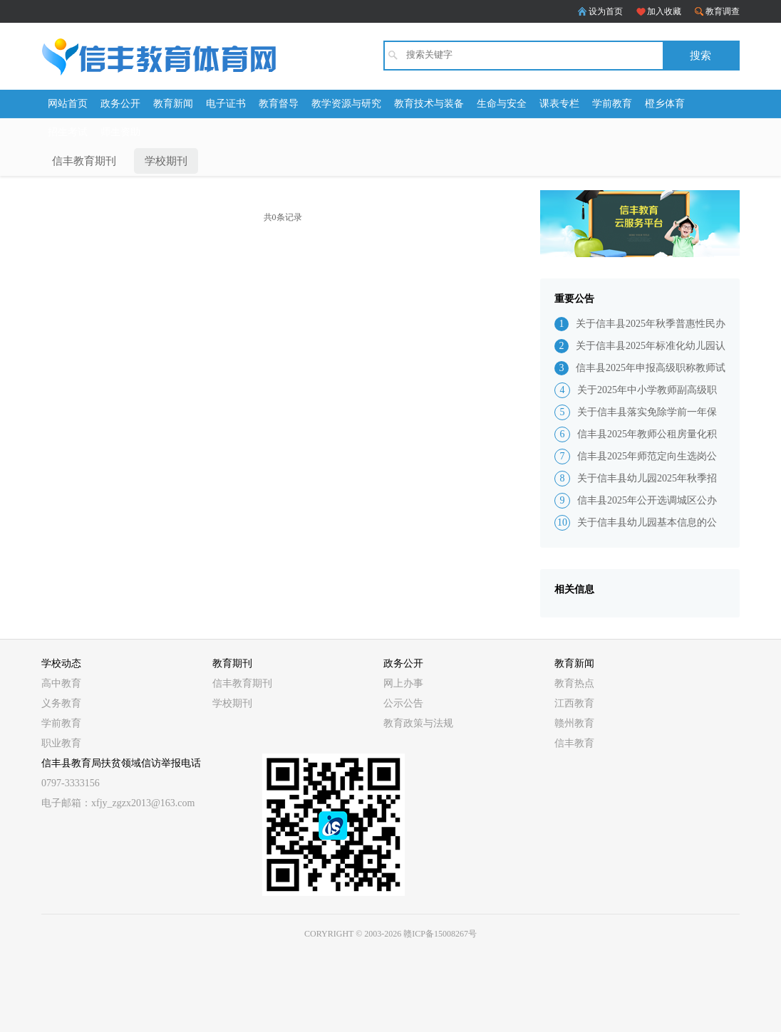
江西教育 (574, 703)
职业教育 (61, 743)
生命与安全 (502, 103)
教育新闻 (173, 103)
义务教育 (61, 703)
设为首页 (606, 11)
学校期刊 (166, 161)
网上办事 (403, 683)
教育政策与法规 (418, 723)
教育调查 (722, 11)
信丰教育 (574, 743)
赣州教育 (574, 723)
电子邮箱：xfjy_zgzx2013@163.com (118, 803)
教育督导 (279, 103)
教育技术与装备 (429, 103)
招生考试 (68, 132)
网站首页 (68, 103)
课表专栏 (559, 103)
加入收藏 (664, 11)
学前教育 (612, 103)
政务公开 (120, 103)
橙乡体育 (665, 103)
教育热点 (574, 683)
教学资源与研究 (346, 103)
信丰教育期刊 (84, 161)
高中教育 (61, 683)
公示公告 (403, 703)
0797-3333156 (70, 783)
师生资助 (120, 132)
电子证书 (226, 103)
